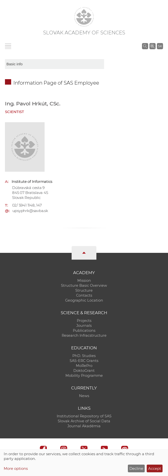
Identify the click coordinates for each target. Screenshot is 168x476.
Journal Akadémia (84, 426)
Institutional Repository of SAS (84, 416)
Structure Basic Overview (84, 285)
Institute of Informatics (32, 181)
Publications (84, 330)
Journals (84, 325)
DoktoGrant (84, 370)
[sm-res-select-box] (54, 64)
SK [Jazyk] (160, 46)
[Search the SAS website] (145, 46)
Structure (84, 290)
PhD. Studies (84, 356)
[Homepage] (84, 17)
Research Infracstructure (84, 335)
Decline (136, 468)
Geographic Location (84, 300)
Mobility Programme (84, 375)
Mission (84, 280)
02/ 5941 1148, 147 (27, 205)
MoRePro (84, 365)
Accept (154, 468)
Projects (84, 320)
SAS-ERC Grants (84, 360)
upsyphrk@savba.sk (30, 210)
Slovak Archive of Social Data (84, 421)
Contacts (84, 295)
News (84, 396)
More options (16, 468)
